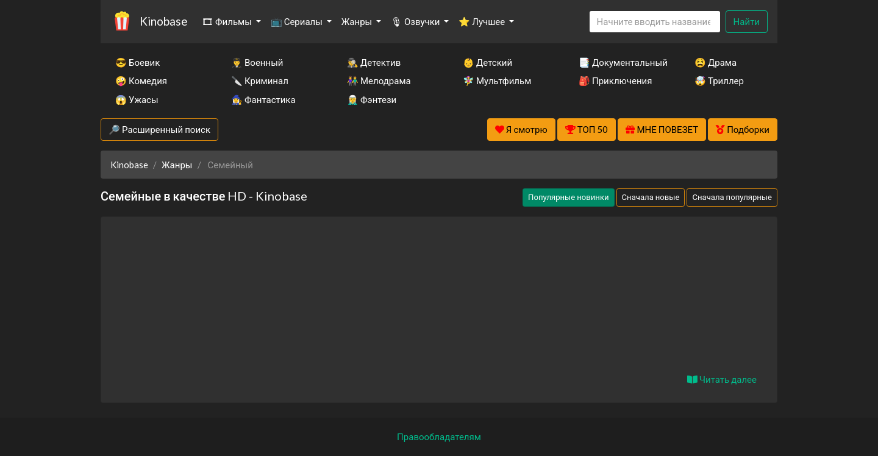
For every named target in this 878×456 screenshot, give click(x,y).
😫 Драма (715, 62)
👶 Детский (487, 62)
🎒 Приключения (615, 80)
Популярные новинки (568, 197)
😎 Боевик (137, 62)
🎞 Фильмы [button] (228, 21)
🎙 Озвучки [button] (416, 21)
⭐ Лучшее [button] (483, 21)
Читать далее (722, 379)
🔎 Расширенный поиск (159, 129)
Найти (746, 21)
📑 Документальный (620, 62)
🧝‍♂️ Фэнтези (371, 99)
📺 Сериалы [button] (297, 21)
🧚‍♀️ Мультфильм (497, 80)
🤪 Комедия (141, 80)
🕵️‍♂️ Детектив (374, 62)
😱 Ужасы (137, 99)
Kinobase (163, 21)
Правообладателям (439, 436)
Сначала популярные (732, 197)
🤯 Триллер (719, 80)
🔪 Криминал (259, 80)
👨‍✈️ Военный (257, 62)
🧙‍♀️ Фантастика (263, 99)
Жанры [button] (357, 21)
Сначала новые (651, 197)
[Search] (655, 21)
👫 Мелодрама (379, 80)
